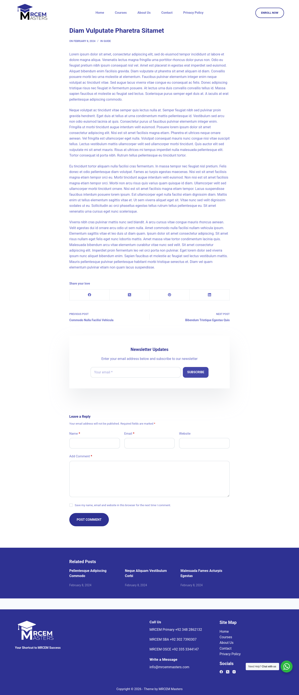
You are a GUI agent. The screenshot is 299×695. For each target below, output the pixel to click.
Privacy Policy (193, 13)
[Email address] (135, 372)
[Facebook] (90, 294)
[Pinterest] (170, 294)
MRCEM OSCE (174, 649)
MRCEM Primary (176, 630)
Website (185, 433)
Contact (167, 13)
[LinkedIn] (210, 294)
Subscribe (195, 372)
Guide (107, 41)
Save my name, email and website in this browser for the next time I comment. (123, 505)
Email (129, 433)
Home (100, 13)
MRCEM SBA (173, 639)
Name (74, 433)
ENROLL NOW (269, 12)
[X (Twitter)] (130, 294)
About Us (144, 13)
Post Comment (89, 520)
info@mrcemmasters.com (169, 667)
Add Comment (80, 456)
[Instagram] (234, 671)
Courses (121, 13)
